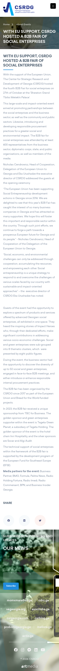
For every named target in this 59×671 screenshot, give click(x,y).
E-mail (6, 570)
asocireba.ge (41, 609)
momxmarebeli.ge (19, 600)
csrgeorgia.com (17, 618)
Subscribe (11, 586)
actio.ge (28, 636)
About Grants (23, 24)
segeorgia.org (15, 609)
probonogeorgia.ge (17, 627)
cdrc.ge (43, 600)
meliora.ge (44, 627)
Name (6, 556)
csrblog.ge (42, 618)
